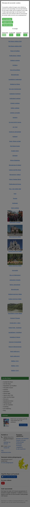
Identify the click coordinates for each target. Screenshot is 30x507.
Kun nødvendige (7, 19)
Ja (11, 34)
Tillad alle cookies (7, 25)
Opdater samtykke (7, 22)
